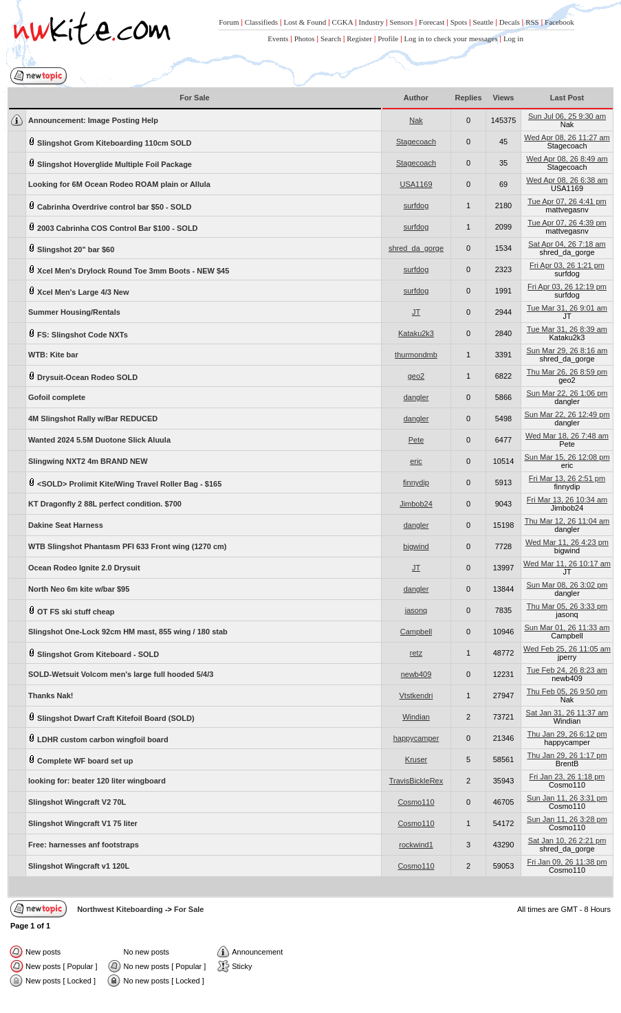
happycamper (416, 738)
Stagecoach (416, 141)
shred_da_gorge (416, 248)
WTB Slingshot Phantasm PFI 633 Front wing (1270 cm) (127, 546)
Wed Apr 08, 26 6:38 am (566, 180)
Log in (513, 38)
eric (416, 461)
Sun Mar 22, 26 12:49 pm (566, 414)
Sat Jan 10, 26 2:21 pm (567, 840)
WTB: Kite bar (53, 354)
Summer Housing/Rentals (74, 312)
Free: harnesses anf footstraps (83, 845)
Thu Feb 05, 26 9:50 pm (567, 691)
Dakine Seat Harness (65, 525)
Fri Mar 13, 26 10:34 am (567, 500)
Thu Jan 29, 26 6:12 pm (567, 734)
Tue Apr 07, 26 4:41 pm (567, 201)
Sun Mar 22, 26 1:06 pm (566, 393)
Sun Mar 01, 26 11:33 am (566, 627)
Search (330, 38)
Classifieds (261, 22)
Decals (509, 22)
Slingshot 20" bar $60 (71, 248)
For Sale (189, 909)
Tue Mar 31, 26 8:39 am (567, 329)
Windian (416, 717)
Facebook (559, 22)
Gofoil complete (56, 397)
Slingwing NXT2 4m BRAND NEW (88, 461)
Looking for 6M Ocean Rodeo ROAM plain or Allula (119, 184)
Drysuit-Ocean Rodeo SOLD (83, 376)
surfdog (416, 205)
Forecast (431, 22)
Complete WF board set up (80, 760)
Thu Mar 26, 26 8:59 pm (567, 372)
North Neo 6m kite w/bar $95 (78, 589)
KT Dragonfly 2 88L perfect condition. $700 (105, 504)
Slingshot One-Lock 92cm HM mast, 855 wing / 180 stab (128, 631)
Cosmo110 (415, 802)
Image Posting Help (93, 120)
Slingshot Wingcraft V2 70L (77, 802)
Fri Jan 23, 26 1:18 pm (566, 776)
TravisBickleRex (416, 781)
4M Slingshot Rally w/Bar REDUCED (92, 418)
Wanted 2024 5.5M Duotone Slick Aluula (99, 440)
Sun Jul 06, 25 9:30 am (567, 116)
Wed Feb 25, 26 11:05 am (567, 649)
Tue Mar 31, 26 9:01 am (567, 308)
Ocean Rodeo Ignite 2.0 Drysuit (84, 568)
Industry (371, 22)
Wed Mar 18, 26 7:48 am (567, 436)
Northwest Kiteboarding (120, 909)
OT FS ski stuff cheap (71, 610)
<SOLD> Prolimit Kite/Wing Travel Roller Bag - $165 (124, 483)
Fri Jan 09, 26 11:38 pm (567, 862)
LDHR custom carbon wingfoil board (98, 738)
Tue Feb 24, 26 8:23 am (567, 670)
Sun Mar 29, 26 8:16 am (566, 350)
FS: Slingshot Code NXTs (78, 334)
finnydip (416, 482)
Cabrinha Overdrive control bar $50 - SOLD (109, 206)
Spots (458, 22)
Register (359, 38)
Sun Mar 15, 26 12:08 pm (566, 457)
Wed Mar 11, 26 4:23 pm (567, 542)
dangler (416, 397)
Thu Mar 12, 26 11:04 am (567, 521)
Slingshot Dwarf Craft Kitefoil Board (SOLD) (111, 717)
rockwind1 (416, 845)
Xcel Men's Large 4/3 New (78, 291)
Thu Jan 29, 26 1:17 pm (567, 755)
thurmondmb (416, 354)
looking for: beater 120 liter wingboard (97, 781)
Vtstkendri (416, 695)
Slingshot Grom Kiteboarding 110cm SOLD (109, 142)
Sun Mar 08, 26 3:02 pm (566, 585)
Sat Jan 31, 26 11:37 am (567, 713)
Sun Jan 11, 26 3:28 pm (567, 819)
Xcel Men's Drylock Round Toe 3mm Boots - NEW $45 (128, 270)
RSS (532, 22)
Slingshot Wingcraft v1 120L (78, 866)
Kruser (416, 759)
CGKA (342, 22)
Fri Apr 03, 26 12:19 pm (567, 286)
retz (416, 653)
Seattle (483, 22)
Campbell (416, 631)
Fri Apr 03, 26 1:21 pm (567, 265)
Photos (304, 38)
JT (416, 312)
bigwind (415, 546)
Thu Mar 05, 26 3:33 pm (567, 606)
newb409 (416, 674)
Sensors (401, 22)
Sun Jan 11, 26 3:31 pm (567, 798)
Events (278, 38)
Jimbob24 (416, 504)
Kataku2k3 (416, 333)
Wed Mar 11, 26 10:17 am (567, 563)
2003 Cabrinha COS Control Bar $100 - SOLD (113, 227)
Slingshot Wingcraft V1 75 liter (83, 823)
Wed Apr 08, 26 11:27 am (567, 137)
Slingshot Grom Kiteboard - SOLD (93, 653)
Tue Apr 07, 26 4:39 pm (567, 223)
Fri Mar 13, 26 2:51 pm (567, 478)
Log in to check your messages (451, 38)
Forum (229, 22)
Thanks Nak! (50, 695)
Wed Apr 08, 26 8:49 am (566, 159)
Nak (416, 120)
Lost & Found (304, 22)
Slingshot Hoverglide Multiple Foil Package (110, 163)
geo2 (416, 376)
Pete (416, 440)
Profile (388, 38)
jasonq (416, 610)
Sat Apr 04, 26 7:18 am (567, 244)
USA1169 (416, 184)
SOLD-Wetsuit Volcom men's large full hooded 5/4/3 (120, 674)
